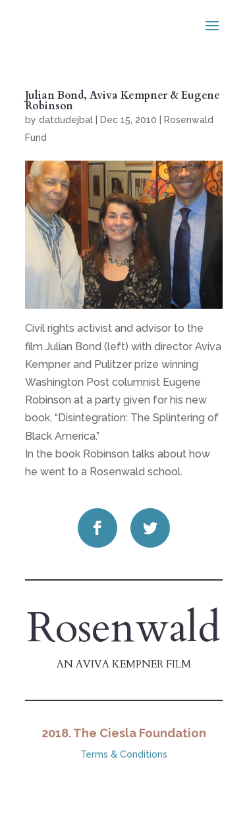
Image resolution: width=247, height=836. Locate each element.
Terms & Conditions (123, 754)
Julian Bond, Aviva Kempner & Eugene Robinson (122, 100)
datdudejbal (66, 120)
